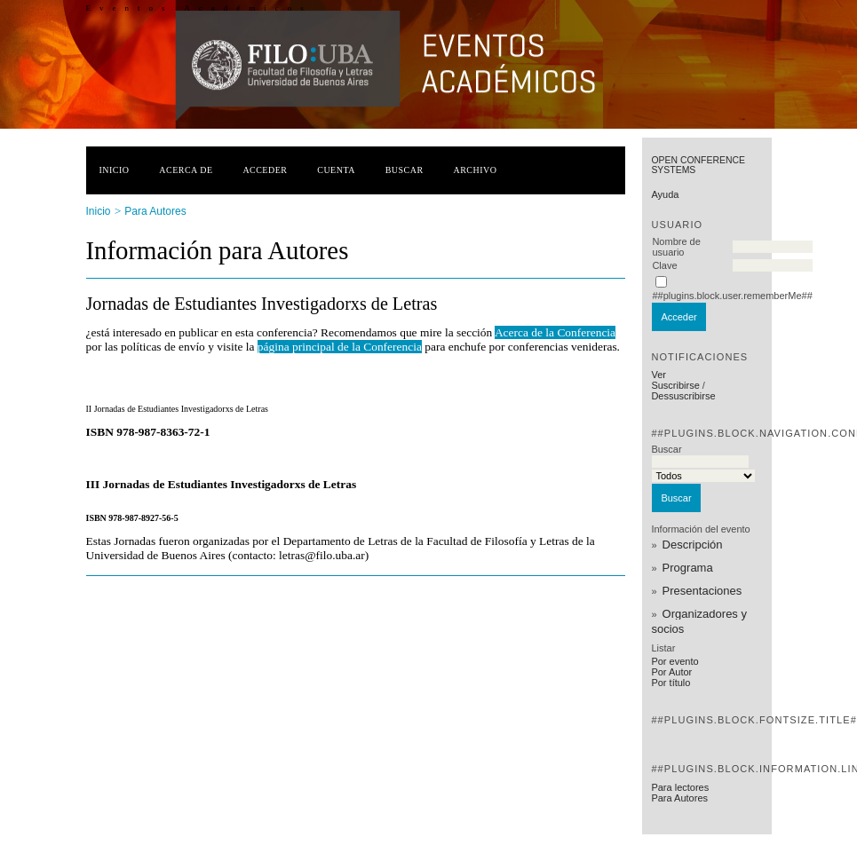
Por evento (674, 661)
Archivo (474, 170)
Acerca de (185, 170)
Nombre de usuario (676, 246)
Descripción (693, 544)
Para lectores (680, 787)
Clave (664, 265)
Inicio (114, 170)
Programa (688, 567)
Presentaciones (702, 590)
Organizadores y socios (699, 621)
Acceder (264, 170)
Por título (670, 682)
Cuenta (336, 170)
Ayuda (664, 194)
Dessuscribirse (683, 396)
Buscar (404, 170)
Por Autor (671, 672)
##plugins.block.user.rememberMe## (732, 295)
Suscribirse (675, 385)
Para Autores (679, 798)
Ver (658, 374)
